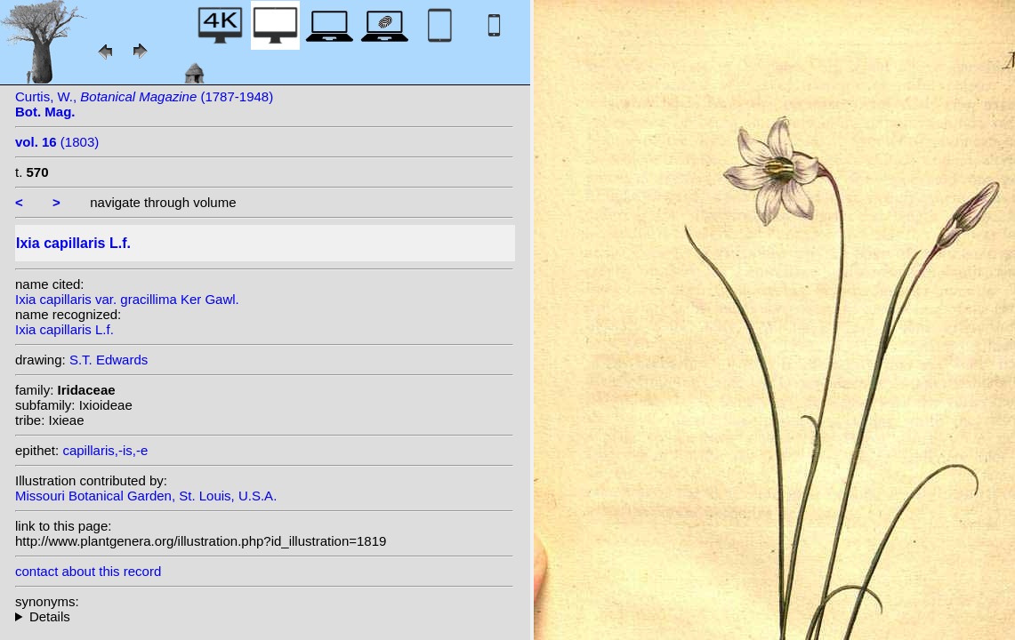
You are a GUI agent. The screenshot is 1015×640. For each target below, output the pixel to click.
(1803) (57, 141)
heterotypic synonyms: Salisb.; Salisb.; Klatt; (264, 616)
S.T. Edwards (108, 359)
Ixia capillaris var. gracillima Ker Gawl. (127, 299)
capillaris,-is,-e (105, 450)
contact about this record (88, 571)
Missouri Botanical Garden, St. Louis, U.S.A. (146, 495)
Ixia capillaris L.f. (64, 329)
